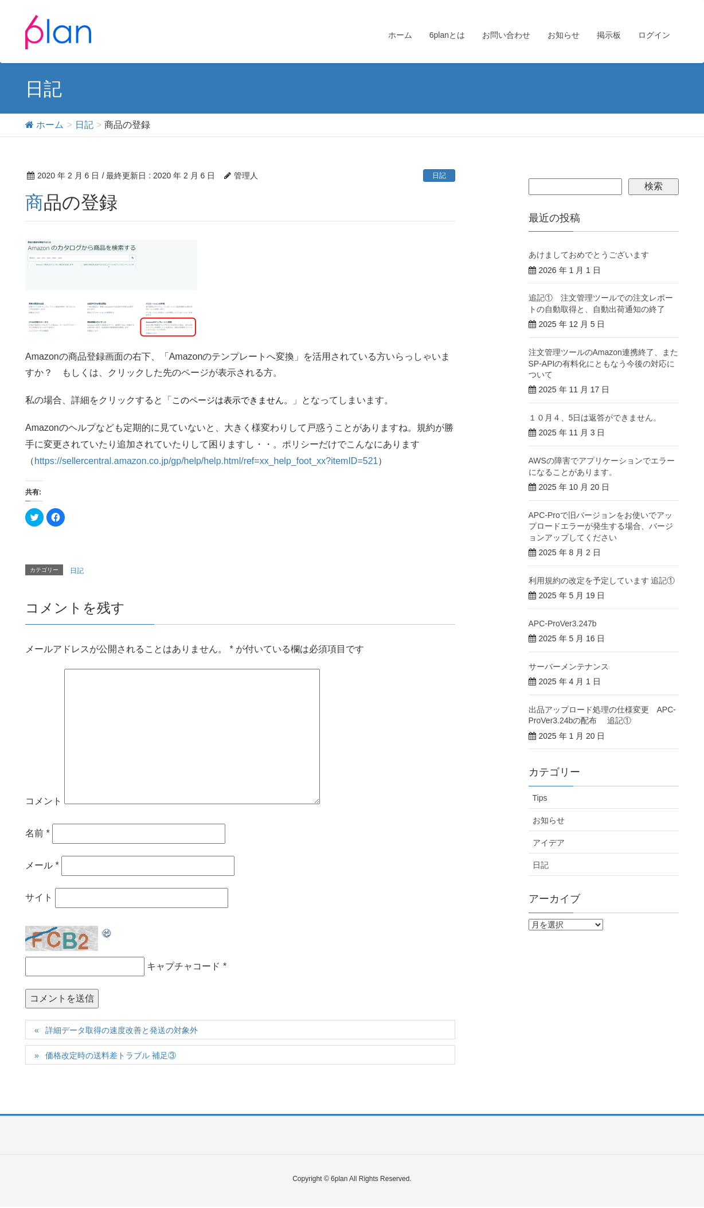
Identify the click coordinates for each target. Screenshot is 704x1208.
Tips (540, 797)
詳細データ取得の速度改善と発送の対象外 (121, 1030)
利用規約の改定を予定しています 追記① (602, 580)
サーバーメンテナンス (569, 666)
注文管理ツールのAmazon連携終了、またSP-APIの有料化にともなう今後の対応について (603, 363)
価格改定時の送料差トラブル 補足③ (110, 1055)
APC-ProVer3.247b (563, 623)
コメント (43, 801)
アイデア (549, 842)
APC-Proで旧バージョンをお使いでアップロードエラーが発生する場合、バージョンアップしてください (601, 526)
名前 (37, 833)
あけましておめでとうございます (589, 254)
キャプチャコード (183, 966)
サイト (39, 897)
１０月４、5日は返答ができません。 (595, 417)
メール (42, 865)
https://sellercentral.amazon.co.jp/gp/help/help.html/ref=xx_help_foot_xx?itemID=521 (206, 461)
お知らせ (549, 820)
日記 (439, 176)
